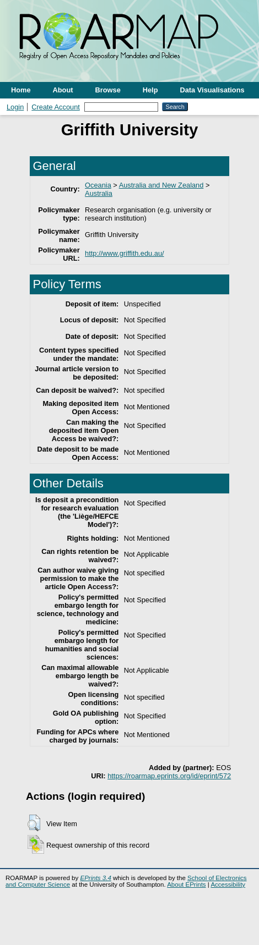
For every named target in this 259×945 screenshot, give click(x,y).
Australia (98, 193)
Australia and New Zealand (161, 185)
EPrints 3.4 (95, 878)
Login (15, 107)
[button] (34, 823)
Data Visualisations (212, 90)
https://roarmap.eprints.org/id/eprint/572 (169, 776)
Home (21, 90)
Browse (108, 90)
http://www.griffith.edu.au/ (124, 253)
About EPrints (186, 884)
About (63, 90)
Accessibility (228, 884)
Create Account (55, 107)
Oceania (98, 185)
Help (150, 90)
